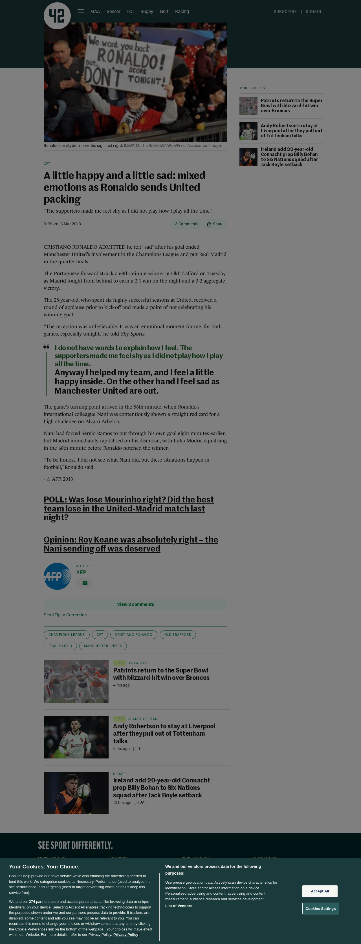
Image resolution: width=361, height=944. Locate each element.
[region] (180, 901)
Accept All (320, 891)
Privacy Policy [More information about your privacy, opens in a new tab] (125, 934)
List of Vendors (178, 906)
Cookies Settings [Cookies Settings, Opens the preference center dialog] (320, 908)
